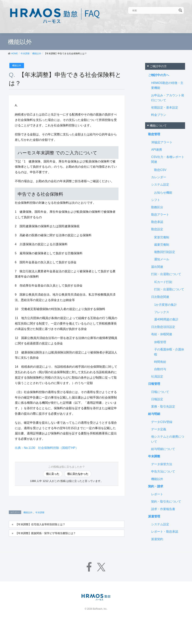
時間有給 (160, 361)
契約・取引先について (166, 501)
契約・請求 (155, 486)
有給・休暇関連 (161, 334)
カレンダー (158, 177)
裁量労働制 (161, 244)
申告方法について (163, 471)
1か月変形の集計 (165, 304)
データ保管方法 (161, 464)
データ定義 (158, 429)
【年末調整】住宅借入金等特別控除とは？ (40, 524)
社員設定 (157, 376)
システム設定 (160, 184)
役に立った (52, 473)
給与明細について (163, 449)
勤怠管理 (154, 134)
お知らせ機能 (163, 192)
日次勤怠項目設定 (163, 326)
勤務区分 (157, 207)
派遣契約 (157, 539)
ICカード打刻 (163, 282)
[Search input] (154, 10)
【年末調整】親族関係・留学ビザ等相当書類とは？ (45, 533)
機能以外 (16, 65)
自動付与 (160, 369)
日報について (160, 391)
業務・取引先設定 (163, 406)
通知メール (161, 259)
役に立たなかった (77, 473)
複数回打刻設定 (164, 252)
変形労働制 (161, 237)
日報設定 (157, 399)
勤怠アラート (160, 214)
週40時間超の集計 (166, 319)
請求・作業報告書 (163, 509)
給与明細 (154, 413)
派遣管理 (154, 516)
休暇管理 (160, 342)
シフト (155, 200)
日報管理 (154, 383)
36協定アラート (161, 142)
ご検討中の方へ (158, 75)
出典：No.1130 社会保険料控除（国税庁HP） (46, 447)
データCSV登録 (161, 421)
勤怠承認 (157, 221)
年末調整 (39, 512)
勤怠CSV (160, 169)
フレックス (161, 312)
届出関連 (157, 266)
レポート (157, 494)
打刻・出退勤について (166, 274)
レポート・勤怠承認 (164, 531)
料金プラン (158, 114)
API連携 (156, 149)
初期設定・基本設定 (164, 107)
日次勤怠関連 (160, 296)
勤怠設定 (157, 229)
